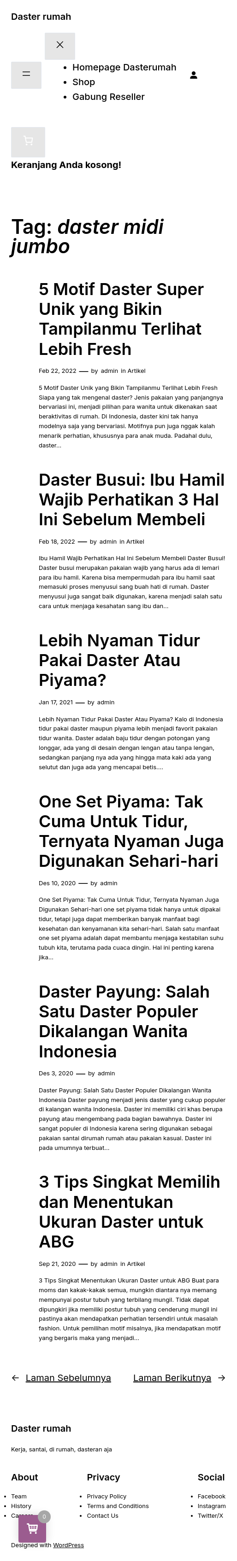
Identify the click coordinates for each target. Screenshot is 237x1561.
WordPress (68, 1545)
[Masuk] (193, 75)
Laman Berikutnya (179, 1377)
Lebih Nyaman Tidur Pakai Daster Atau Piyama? (119, 660)
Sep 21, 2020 (57, 1263)
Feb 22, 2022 (58, 370)
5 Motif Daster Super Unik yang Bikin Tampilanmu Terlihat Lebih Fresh (121, 319)
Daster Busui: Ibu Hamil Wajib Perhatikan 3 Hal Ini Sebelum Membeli (132, 499)
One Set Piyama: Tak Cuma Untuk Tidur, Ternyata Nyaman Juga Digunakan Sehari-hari (131, 831)
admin (109, 370)
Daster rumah (41, 16)
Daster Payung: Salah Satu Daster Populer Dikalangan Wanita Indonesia (124, 1022)
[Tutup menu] (60, 46)
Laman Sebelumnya (61, 1377)
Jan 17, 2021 (56, 702)
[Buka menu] (26, 75)
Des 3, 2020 (56, 1073)
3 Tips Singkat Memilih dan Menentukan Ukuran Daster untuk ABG (129, 1212)
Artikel (137, 370)
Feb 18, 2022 (57, 541)
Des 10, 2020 (57, 883)
